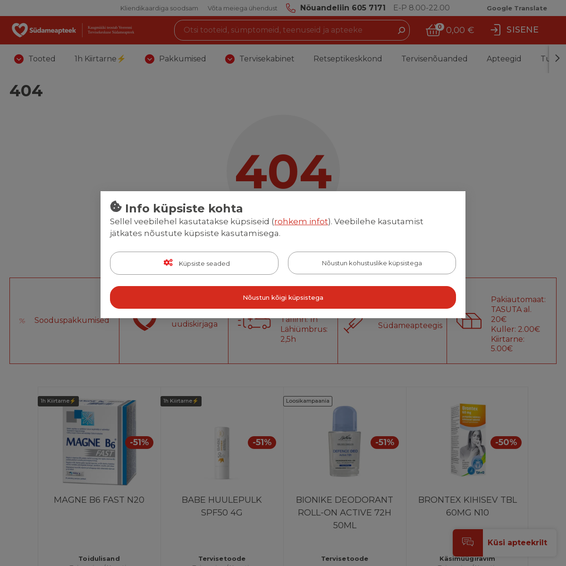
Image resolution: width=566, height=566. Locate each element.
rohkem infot (301, 221)
